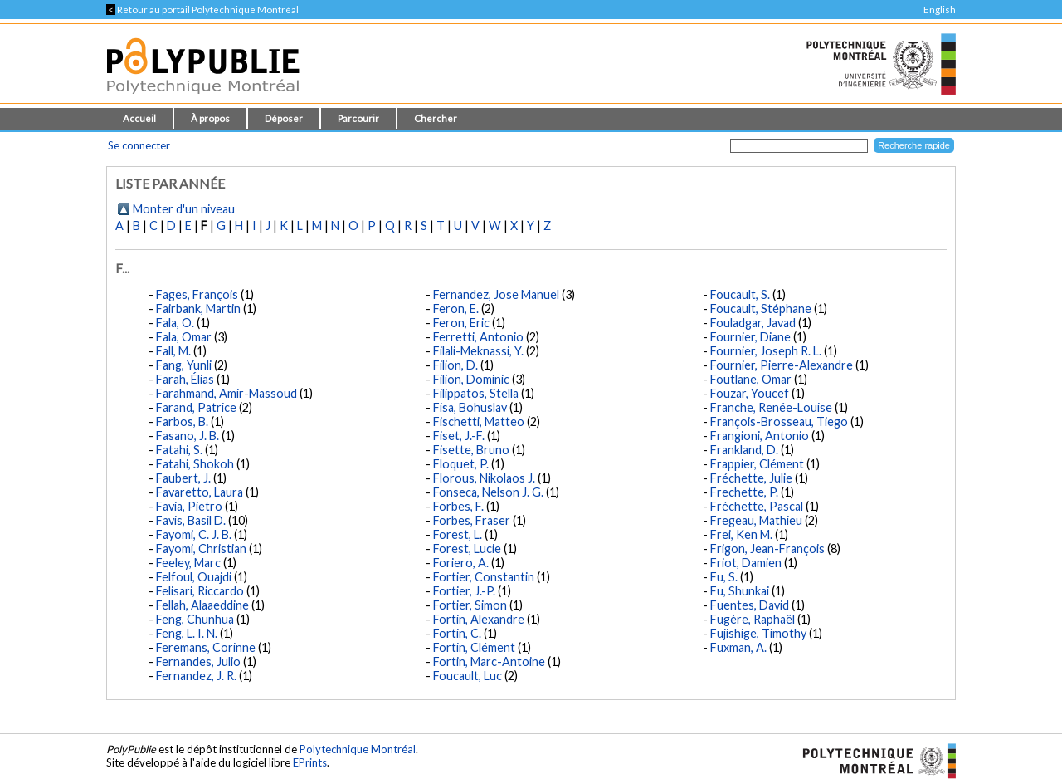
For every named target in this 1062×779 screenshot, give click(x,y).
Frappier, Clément (757, 464)
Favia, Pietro (189, 506)
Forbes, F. (458, 506)
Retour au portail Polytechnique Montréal (202, 9)
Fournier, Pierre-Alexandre (781, 365)
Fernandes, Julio (198, 661)
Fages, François (197, 294)
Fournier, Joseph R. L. (765, 351)
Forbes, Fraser (471, 520)
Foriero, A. (461, 563)
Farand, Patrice (196, 407)
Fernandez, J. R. (196, 676)
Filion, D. (455, 365)
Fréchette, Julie (751, 478)
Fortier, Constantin (483, 577)
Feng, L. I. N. (186, 633)
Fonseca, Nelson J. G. (488, 492)
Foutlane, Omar (751, 379)
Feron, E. (456, 308)
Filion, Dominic (471, 379)
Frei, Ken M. (741, 534)
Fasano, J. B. (187, 436)
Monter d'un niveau (184, 209)
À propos (210, 118)
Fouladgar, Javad (753, 323)
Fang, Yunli (184, 365)
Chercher (435, 118)
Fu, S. (724, 577)
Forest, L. (457, 534)
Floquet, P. (461, 464)
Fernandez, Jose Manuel (496, 294)
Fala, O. (175, 323)
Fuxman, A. (738, 647)
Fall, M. (173, 351)
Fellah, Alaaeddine (202, 605)
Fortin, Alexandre (478, 619)
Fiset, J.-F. (459, 436)
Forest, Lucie (467, 548)
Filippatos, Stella (476, 393)
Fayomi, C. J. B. (193, 534)
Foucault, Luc (467, 676)
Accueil (139, 118)
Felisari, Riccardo (200, 591)
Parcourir (358, 118)
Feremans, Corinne (206, 647)
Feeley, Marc (188, 563)
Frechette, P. (744, 492)
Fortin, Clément (474, 647)
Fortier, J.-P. (464, 591)
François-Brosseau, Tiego (779, 421)
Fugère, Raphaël (752, 619)
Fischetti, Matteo (478, 421)
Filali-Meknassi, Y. (478, 351)
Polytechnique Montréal (358, 749)
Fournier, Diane (750, 337)
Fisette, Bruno (471, 450)
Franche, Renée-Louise (771, 407)
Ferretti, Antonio (478, 337)
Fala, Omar (184, 337)
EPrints (310, 762)
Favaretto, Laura (199, 492)
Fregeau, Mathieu (756, 520)
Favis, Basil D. (191, 520)
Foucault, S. (740, 294)
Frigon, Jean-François (767, 548)
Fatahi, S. (179, 450)
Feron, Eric (461, 323)
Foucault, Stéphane (760, 308)
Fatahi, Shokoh (195, 464)
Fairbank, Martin (198, 308)
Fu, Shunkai (739, 591)
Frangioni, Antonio (759, 436)
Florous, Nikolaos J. (484, 478)
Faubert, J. (183, 478)
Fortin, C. (457, 633)
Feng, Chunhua (195, 619)
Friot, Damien (746, 563)
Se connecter (139, 145)
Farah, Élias (185, 379)
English (939, 9)
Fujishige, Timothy (758, 633)
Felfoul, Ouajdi (193, 577)
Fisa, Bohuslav (470, 407)
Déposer (284, 118)
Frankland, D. (744, 450)
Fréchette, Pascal (756, 506)
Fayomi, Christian (201, 548)
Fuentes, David (749, 605)
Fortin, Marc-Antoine (489, 661)
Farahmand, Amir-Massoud (226, 393)
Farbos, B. (182, 421)
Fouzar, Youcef (749, 393)
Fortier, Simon (470, 605)
